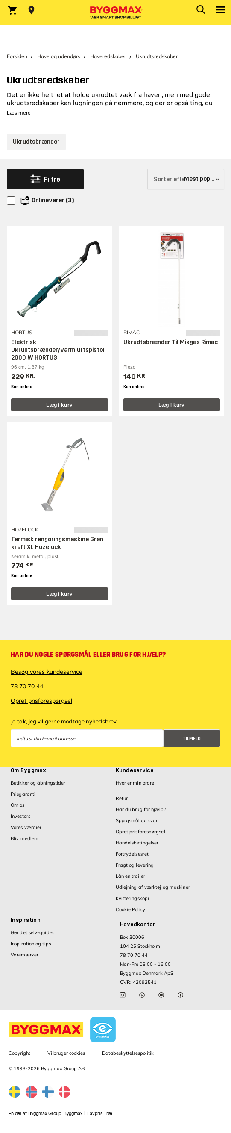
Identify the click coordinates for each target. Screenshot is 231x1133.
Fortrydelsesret (132, 854)
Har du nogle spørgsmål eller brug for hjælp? (88, 654)
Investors (20, 816)
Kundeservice (135, 770)
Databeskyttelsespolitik (128, 1053)
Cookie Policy (130, 909)
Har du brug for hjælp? (141, 809)
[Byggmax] (115, 12)
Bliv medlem (24, 838)
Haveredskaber (108, 56)
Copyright (19, 1053)
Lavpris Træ (99, 1113)
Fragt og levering (135, 865)
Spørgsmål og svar (137, 820)
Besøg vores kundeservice (46, 672)
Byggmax (73, 1113)
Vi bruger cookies (66, 1053)
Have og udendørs (58, 56)
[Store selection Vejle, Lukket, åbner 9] (31, 10)
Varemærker (24, 955)
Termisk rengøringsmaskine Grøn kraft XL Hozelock (57, 543)
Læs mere (19, 112)
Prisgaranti (23, 794)
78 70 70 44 (27, 686)
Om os (18, 805)
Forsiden (17, 56)
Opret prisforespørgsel (41, 701)
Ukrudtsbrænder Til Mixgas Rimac (170, 342)
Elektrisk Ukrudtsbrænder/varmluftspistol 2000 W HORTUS (58, 350)
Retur (122, 798)
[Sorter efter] (185, 179)
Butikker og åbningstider (38, 783)
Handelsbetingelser (137, 843)
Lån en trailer (130, 876)
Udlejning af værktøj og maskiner (153, 887)
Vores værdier (26, 827)
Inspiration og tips (31, 944)
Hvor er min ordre (135, 783)
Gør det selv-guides (32, 932)
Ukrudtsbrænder (36, 141)
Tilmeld (192, 738)
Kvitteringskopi (132, 898)
